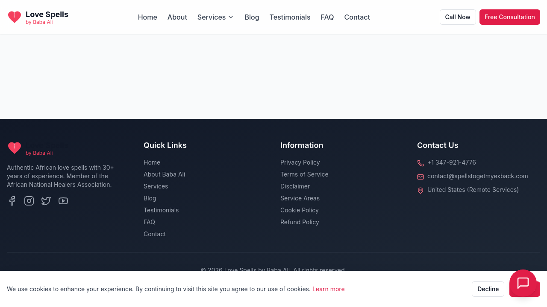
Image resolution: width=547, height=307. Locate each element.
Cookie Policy (299, 210)
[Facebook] (12, 201)
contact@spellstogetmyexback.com (477, 176)
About (177, 17)
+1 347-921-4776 (451, 162)
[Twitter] (46, 201)
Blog (251, 17)
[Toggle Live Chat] (523, 283)
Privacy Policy (300, 162)
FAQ (327, 17)
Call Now (458, 16)
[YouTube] (63, 201)
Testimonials (290, 17)
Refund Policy (299, 222)
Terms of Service (304, 174)
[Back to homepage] (37, 17)
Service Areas (300, 198)
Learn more (328, 289)
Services (216, 17)
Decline (488, 289)
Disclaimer (295, 186)
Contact (357, 17)
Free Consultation (510, 16)
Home (147, 17)
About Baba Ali (164, 174)
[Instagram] (29, 201)
